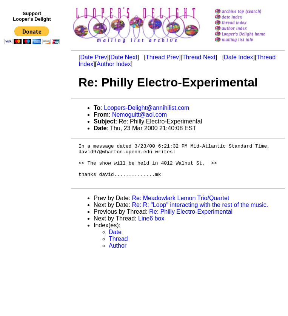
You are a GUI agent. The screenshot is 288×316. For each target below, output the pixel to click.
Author (117, 253)
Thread (118, 247)
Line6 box (151, 226)
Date (115, 240)
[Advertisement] (33, 202)
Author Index (114, 64)
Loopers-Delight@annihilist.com (146, 108)
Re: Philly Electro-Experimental (191, 219)
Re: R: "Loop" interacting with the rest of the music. (200, 213)
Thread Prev (162, 57)
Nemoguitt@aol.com (139, 114)
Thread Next (199, 57)
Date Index (238, 57)
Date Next (123, 57)
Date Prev (93, 57)
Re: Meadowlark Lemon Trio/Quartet (180, 206)
